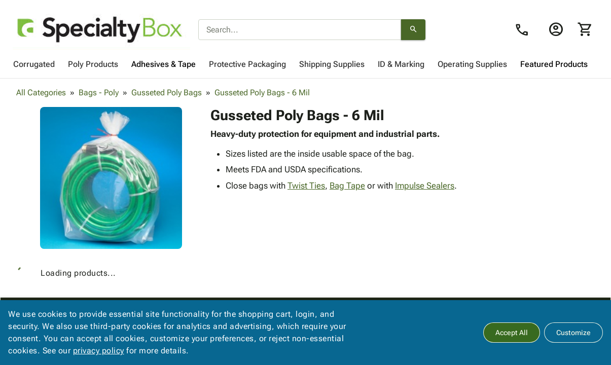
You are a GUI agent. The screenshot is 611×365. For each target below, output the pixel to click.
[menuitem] (34, 64)
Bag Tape (347, 185)
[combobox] (300, 30)
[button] (111, 178)
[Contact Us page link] (524, 30)
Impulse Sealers (424, 185)
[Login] (555, 29)
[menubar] (305, 64)
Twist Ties (306, 185)
